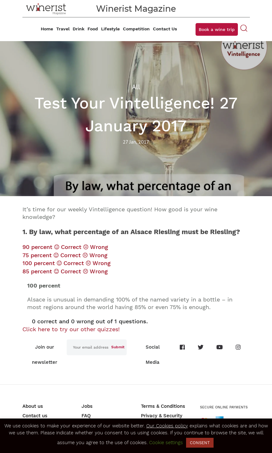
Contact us (34, 416)
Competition (136, 28)
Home (47, 28)
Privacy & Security (161, 416)
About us (32, 406)
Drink (78, 28)
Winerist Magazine (136, 8)
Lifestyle (110, 28)
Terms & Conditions (163, 406)
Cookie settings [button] (166, 442)
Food (93, 28)
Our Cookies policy (167, 426)
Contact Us (165, 28)
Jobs (87, 406)
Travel (63, 28)
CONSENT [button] (200, 442)
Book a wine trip (217, 29)
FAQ (86, 416)
